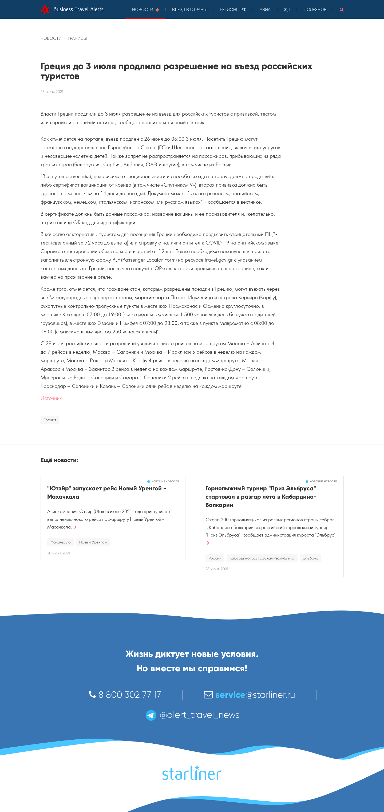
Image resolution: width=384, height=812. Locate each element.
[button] (341, 9)
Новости (145, 9)
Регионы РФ (233, 9)
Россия (215, 558)
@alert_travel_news (192, 714)
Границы (77, 38)
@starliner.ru (249, 694)
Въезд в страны (189, 9)
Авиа (265, 9)
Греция (50, 420)
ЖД (287, 9)
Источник (51, 398)
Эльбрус (310, 558)
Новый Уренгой (93, 542)
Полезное (315, 9)
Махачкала (60, 542)
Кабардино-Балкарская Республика (262, 558)
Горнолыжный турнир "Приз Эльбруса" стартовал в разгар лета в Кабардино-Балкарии (260, 497)
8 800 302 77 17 (125, 694)
